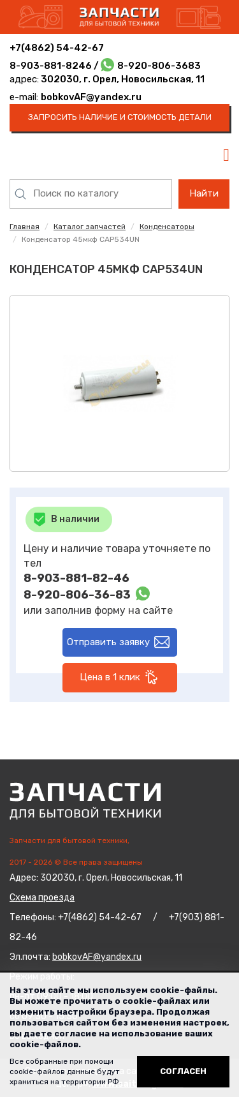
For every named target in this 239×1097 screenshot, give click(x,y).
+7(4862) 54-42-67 (57, 48)
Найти (204, 193)
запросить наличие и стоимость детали (120, 117)
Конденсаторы (167, 226)
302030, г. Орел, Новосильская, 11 (122, 79)
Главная (25, 226)
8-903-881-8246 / (55, 65)
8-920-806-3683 (159, 65)
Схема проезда (42, 897)
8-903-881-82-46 (76, 578)
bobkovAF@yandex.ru (91, 97)
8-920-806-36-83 (77, 595)
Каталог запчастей (90, 226)
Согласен (183, 1071)
